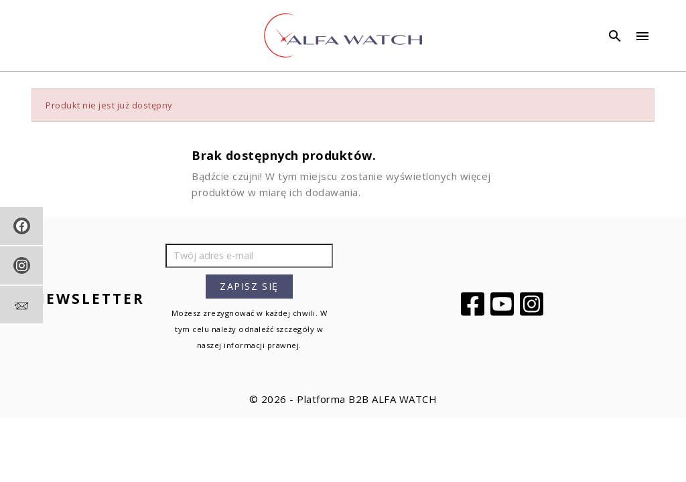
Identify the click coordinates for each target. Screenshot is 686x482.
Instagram (533, 304)
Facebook (474, 304)
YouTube (503, 304)
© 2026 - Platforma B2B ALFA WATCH (343, 399)
